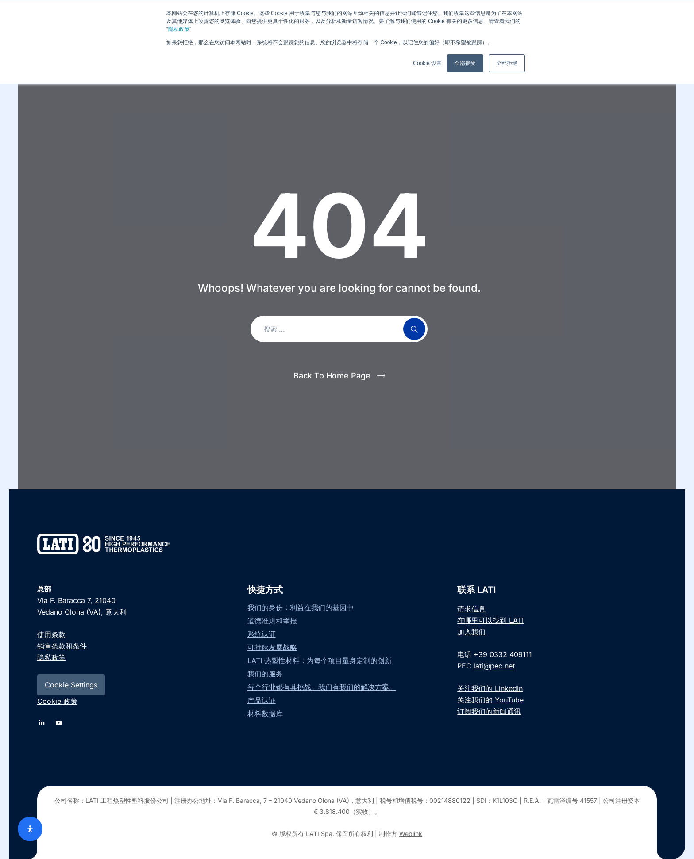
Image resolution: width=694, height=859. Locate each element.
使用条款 (51, 634)
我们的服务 (265, 673)
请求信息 (471, 608)
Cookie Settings (71, 684)
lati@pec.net (494, 665)
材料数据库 (265, 713)
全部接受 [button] (465, 63)
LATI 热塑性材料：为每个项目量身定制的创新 (319, 660)
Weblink (410, 833)
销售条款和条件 (62, 645)
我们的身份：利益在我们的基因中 (300, 607)
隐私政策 (178, 29)
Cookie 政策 (57, 701)
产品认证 (261, 700)
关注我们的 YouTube (490, 699)
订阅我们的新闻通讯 (489, 711)
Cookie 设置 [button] (427, 63)
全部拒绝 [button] (506, 63)
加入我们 (471, 631)
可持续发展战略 (272, 647)
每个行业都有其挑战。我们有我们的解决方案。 (321, 687)
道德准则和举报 (272, 620)
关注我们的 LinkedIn (490, 688)
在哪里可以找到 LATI (490, 620)
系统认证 (261, 634)
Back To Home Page (331, 375)
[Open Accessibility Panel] (30, 829)
